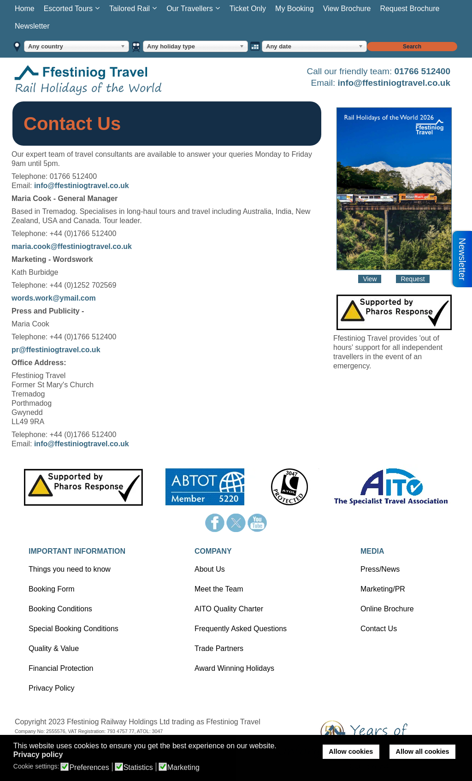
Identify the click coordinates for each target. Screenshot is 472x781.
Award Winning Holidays (234, 668)
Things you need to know (70, 569)
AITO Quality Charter (229, 609)
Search (412, 46)
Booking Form (52, 589)
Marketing (183, 767)
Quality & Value (54, 648)
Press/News (380, 569)
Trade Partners (219, 648)
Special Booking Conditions (73, 629)
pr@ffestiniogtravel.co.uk (56, 350)
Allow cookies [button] (351, 751)
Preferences (89, 767)
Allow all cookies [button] (422, 751)
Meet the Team (219, 589)
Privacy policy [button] (38, 754)
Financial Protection (61, 668)
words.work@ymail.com (54, 298)
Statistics (138, 767)
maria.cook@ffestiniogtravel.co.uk (72, 246)
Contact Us (378, 629)
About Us (210, 569)
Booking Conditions (60, 609)
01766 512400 (422, 71)
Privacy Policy (52, 688)
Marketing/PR (382, 589)
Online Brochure (387, 609)
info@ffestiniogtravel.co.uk (394, 83)
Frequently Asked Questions (241, 629)
